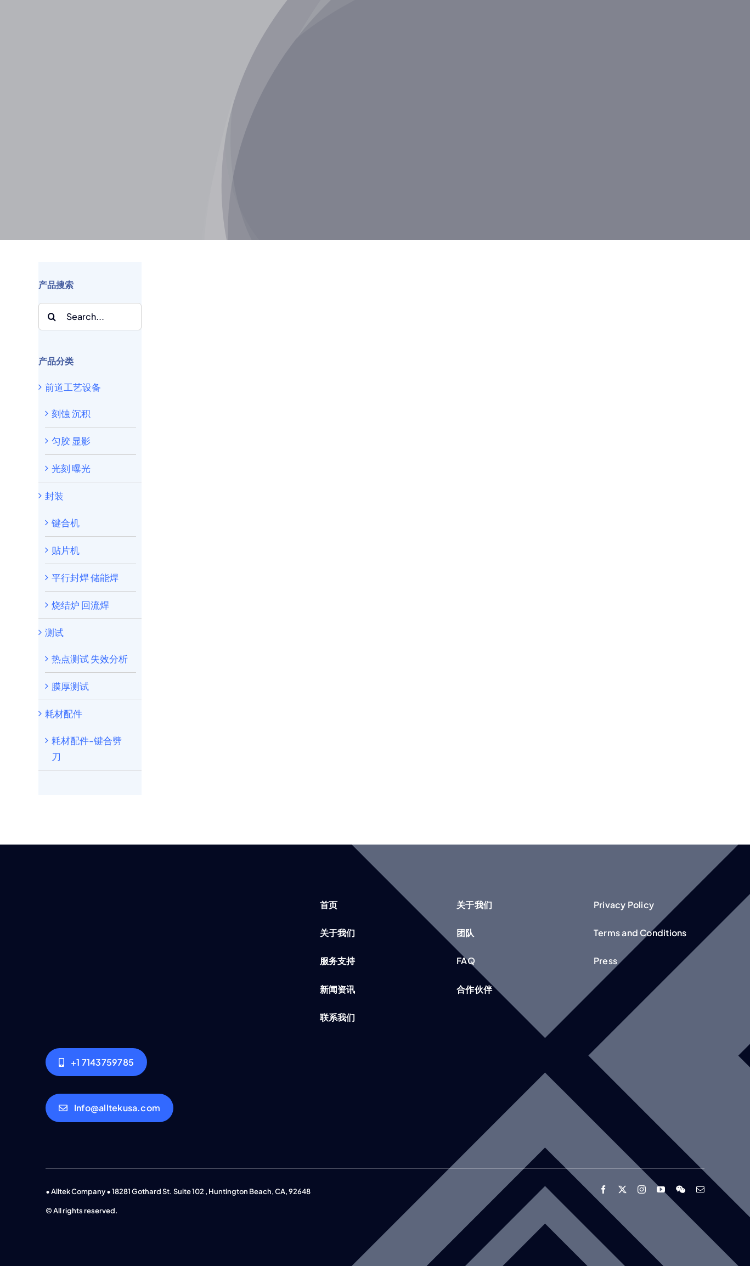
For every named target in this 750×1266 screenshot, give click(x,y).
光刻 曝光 (71, 468)
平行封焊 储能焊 (85, 577)
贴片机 (66, 550)
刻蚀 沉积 (71, 413)
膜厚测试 (70, 686)
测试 (54, 632)
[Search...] (90, 316)
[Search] (52, 316)
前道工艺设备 (73, 387)
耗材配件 (63, 713)
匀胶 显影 (71, 441)
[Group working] (169, 898)
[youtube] (661, 1189)
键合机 (66, 522)
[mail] (700, 1189)
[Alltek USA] (96, 1062)
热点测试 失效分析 (90, 658)
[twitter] (622, 1189)
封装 (54, 495)
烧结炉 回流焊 (80, 605)
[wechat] (680, 1189)
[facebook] (603, 1189)
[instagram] (642, 1189)
